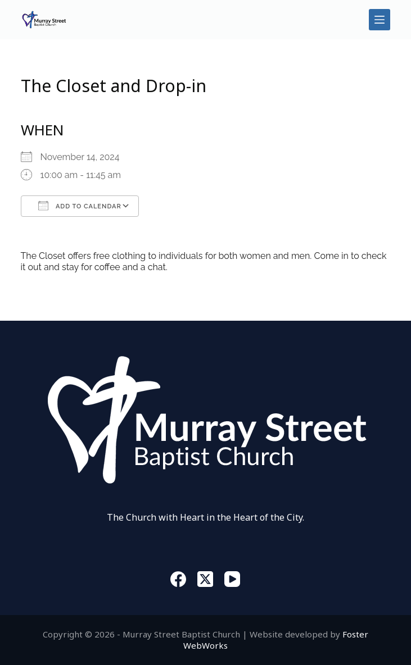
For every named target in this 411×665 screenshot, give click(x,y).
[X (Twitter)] (205, 579)
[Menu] (379, 19)
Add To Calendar (79, 206)
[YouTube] (232, 579)
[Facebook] (178, 579)
